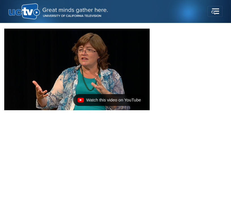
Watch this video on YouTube (109, 101)
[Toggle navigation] (214, 11)
